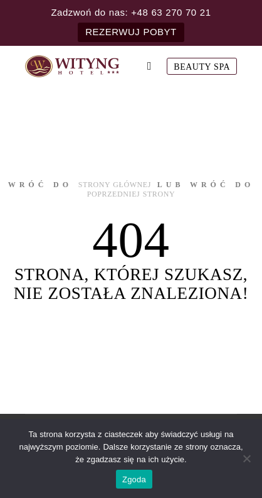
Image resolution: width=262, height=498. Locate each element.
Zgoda (134, 479)
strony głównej (114, 184)
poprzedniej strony (131, 194)
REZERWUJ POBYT (131, 31)
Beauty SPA (202, 67)
